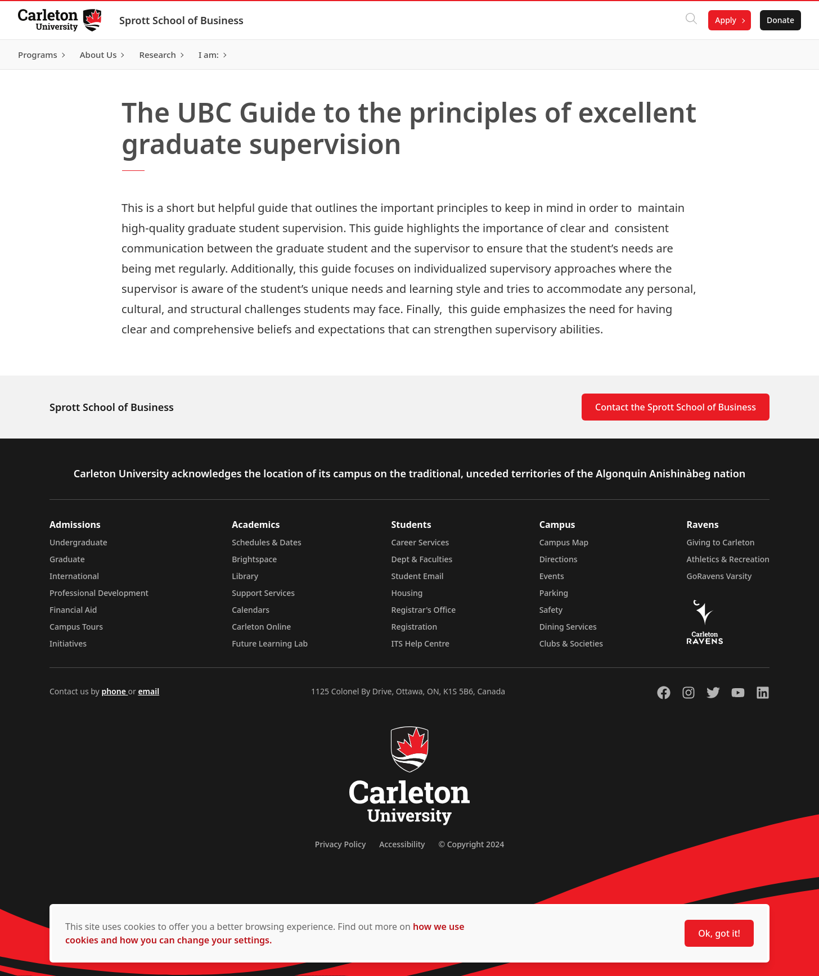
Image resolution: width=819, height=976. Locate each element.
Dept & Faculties (422, 559)
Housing (407, 593)
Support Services (263, 593)
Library (245, 576)
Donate (780, 20)
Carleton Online (261, 626)
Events (551, 576)
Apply (725, 20)
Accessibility (402, 844)
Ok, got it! (719, 933)
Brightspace (254, 559)
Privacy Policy (340, 844)
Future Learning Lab (270, 643)
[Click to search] (691, 20)
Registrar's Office (424, 609)
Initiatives (68, 643)
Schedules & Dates (267, 542)
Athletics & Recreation (728, 559)
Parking (554, 593)
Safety (551, 609)
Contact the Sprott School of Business (675, 407)
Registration (415, 626)
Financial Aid (73, 609)
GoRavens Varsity (719, 576)
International (74, 576)
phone (114, 691)
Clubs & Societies (571, 643)
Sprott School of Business (181, 20)
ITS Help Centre (421, 643)
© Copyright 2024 (471, 844)
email (148, 691)
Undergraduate (78, 542)
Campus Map (564, 542)
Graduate (67, 559)
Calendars (250, 609)
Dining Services (568, 626)
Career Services (420, 542)
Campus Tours (76, 626)
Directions (558, 559)
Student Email (418, 576)
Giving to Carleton (721, 542)
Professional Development (99, 593)
